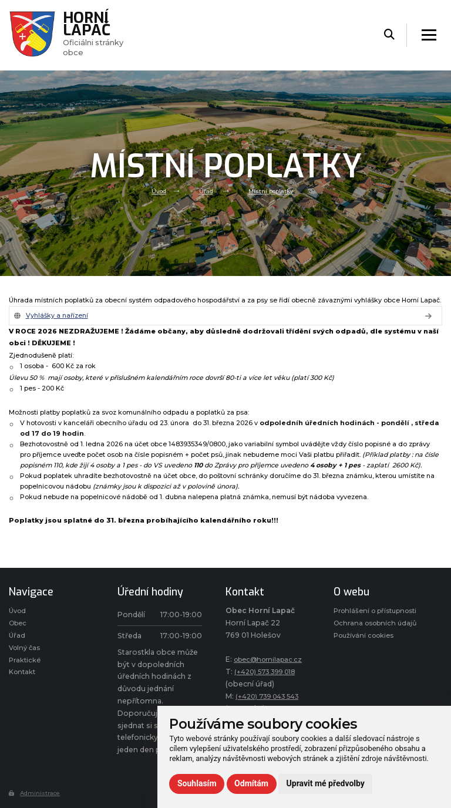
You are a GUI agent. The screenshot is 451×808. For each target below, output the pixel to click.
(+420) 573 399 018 (269, 673)
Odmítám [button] (251, 783)
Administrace (37, 794)
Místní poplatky (273, 191)
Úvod (155, 191)
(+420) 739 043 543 (272, 697)
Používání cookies (367, 664)
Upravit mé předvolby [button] (326, 783)
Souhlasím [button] (197, 783)
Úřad (205, 191)
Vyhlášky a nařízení (60, 316)
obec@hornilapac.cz (271, 661)
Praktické (25, 666)
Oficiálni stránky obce (98, 34)
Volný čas (26, 653)
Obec (19, 626)
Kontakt (23, 679)
